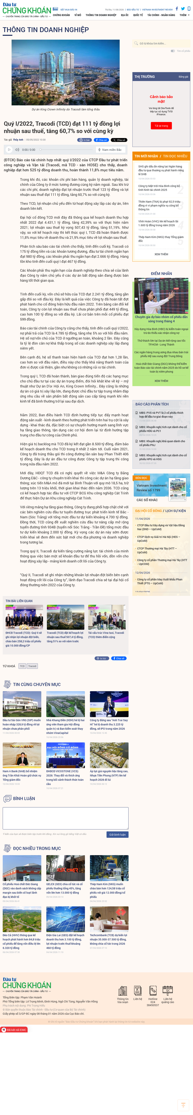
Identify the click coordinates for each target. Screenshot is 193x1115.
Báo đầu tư (133, 9)
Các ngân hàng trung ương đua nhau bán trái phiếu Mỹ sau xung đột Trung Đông (161, 354)
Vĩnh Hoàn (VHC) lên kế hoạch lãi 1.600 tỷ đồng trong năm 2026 (158, 223)
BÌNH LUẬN (24, 798)
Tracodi (32, 666)
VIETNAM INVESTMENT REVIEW (157, 9)
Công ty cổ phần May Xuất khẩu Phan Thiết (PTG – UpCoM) (159, 581)
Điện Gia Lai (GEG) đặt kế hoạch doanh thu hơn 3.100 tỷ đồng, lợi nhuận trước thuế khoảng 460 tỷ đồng (65, 941)
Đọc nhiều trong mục (37, 848)
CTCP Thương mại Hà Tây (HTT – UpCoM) (157, 550)
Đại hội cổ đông (148, 510)
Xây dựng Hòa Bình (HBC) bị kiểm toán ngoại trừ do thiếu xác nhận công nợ (161, 331)
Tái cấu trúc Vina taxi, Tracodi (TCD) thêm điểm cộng (106, 635)
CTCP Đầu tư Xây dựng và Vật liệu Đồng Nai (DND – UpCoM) (161, 527)
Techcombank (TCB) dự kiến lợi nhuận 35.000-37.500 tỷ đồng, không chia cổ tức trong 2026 (108, 939)
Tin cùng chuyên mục (37, 684)
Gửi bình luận (117, 834)
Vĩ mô (77, 15)
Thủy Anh (18, 139)
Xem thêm (161, 254)
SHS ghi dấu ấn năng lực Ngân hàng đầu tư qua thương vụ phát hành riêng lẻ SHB (161, 170)
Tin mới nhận (146, 156)
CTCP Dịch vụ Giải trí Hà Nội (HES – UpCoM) (158, 539)
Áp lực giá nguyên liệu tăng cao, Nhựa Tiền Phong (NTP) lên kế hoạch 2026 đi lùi (109, 775)
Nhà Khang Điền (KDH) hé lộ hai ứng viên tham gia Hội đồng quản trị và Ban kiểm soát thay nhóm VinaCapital (65, 726)
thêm (183, 15)
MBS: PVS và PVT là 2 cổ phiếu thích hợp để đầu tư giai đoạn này (161, 414)
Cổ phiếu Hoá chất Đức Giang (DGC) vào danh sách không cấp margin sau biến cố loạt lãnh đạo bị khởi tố (22, 890)
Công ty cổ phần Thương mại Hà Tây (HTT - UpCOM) (162, 562)
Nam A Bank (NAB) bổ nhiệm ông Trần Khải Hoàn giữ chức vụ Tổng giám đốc (22, 775)
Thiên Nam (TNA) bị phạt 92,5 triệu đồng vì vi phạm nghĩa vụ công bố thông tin (159, 205)
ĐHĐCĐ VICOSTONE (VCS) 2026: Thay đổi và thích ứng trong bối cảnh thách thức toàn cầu (65, 777)
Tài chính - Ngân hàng (161, 15)
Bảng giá (183, 76)
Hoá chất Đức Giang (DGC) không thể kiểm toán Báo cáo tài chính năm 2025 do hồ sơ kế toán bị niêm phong (161, 367)
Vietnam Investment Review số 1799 (152, 487)
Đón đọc (141, 477)
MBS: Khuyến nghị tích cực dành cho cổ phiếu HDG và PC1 (163, 429)
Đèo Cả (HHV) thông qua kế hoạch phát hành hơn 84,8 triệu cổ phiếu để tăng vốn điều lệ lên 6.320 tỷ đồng (21, 941)
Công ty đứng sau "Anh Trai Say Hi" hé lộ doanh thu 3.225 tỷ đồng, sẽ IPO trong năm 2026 (109, 724)
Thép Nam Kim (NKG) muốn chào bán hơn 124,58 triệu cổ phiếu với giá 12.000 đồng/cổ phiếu (107, 890)
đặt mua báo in (65, 9)
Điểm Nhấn (161, 273)
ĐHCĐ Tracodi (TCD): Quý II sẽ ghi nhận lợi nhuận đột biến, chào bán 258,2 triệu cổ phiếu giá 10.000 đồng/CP (24, 639)
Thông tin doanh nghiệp (101, 15)
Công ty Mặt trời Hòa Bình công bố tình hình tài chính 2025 (159, 188)
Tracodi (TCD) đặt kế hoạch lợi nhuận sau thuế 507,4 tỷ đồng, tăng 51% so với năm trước (65, 637)
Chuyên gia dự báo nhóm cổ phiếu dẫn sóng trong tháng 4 (161, 319)
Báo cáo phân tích (152, 404)
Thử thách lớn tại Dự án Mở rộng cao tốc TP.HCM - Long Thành (161, 342)
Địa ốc (125, 15)
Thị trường (145, 76)
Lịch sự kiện (175, 510)
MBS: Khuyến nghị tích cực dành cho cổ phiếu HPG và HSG (163, 457)
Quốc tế (138, 15)
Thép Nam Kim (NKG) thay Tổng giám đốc (161, 239)
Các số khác (147, 500)
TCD (22, 666)
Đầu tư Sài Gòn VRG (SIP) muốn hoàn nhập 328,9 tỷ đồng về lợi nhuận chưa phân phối (22, 724)
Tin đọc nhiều (175, 156)
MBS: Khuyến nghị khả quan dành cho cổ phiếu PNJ (162, 443)
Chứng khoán (61, 15)
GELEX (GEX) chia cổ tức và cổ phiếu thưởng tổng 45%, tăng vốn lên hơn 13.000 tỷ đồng (64, 888)
